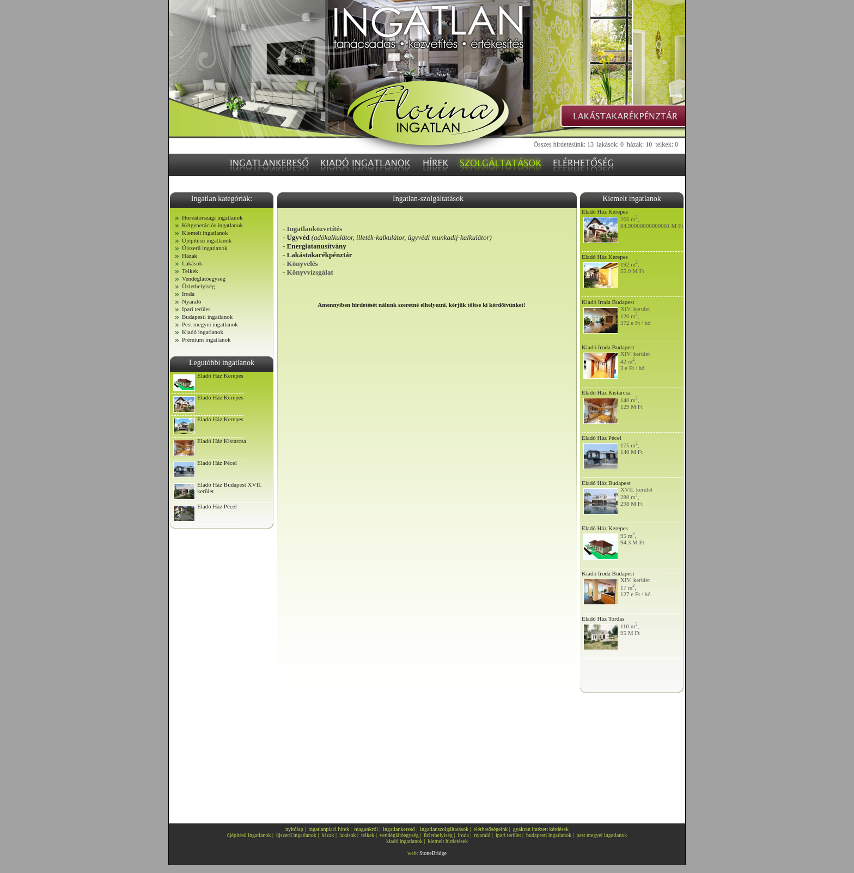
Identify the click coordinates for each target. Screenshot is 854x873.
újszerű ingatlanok (296, 835)
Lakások (192, 263)
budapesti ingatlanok (548, 835)
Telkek (190, 271)
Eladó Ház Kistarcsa (221, 441)
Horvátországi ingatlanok (212, 217)
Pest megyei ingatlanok (210, 324)
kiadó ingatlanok (404, 841)
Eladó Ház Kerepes (220, 375)
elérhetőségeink (491, 829)
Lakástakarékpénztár (319, 255)
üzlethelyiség (438, 835)
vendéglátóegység (399, 835)
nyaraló (482, 835)
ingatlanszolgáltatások (444, 829)
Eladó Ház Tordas (603, 618)
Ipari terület (196, 309)
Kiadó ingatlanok (202, 332)
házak (327, 835)
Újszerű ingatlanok (204, 248)
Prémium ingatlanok (206, 339)
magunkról (366, 829)
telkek (367, 835)
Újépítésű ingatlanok (206, 240)
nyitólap (294, 829)
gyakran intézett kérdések (541, 829)
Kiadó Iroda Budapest (608, 302)
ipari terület (508, 835)
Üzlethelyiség (198, 286)
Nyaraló (191, 301)
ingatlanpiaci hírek (328, 829)
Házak (189, 255)
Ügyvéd (389, 237)
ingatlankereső (398, 829)
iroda (463, 835)
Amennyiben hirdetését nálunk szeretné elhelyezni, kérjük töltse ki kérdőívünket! (421, 304)
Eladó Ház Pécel (217, 462)
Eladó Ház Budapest (606, 483)
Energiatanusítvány (316, 246)
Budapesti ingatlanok (207, 316)
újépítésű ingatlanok (249, 835)
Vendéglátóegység (203, 278)
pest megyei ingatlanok (602, 835)
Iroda (188, 293)
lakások (347, 835)
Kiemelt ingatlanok (205, 232)
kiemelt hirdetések (448, 841)
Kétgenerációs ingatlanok (212, 225)
